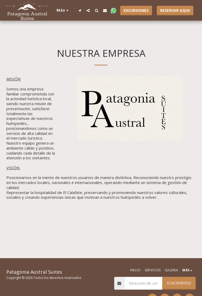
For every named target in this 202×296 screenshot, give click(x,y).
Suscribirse (179, 282)
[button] (80, 10)
